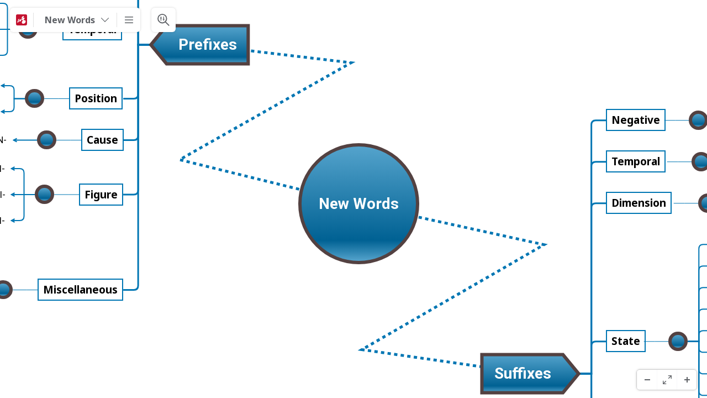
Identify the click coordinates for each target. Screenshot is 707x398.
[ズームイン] (687, 380)
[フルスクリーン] (667, 380)
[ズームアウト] (647, 380)
